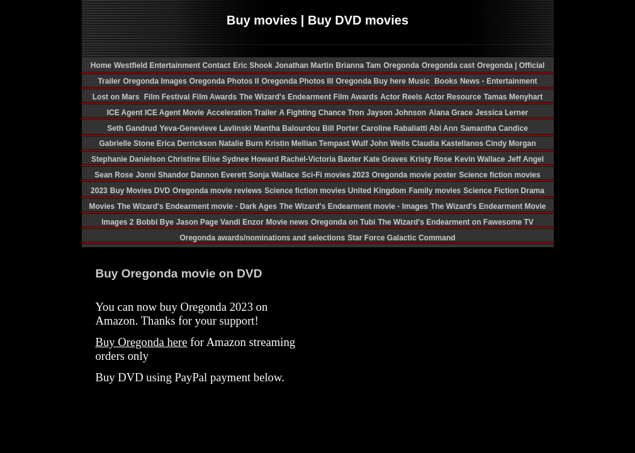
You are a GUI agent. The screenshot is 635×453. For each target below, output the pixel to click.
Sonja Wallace (274, 175)
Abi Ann (443, 128)
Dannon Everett (220, 175)
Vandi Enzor (242, 222)
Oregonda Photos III (297, 81)
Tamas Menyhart (512, 96)
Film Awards (214, 96)
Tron (355, 112)
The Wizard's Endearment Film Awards (308, 96)
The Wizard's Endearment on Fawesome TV (455, 222)
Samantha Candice (493, 128)
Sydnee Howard (251, 159)
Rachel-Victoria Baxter (322, 159)
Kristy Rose (431, 159)
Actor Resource (453, 96)
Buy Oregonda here (142, 342)
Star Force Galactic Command (401, 237)
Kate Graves (386, 159)
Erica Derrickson (188, 143)
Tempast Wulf (344, 143)
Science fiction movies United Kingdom (335, 190)
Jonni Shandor (163, 175)
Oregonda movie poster (414, 175)
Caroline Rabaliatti (395, 128)
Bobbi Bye (155, 222)
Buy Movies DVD (140, 190)
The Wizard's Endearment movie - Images (353, 206)
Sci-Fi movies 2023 (335, 175)
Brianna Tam (358, 65)
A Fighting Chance (313, 112)
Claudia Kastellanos (448, 143)
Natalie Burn (241, 143)
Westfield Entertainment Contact (172, 65)
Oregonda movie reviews (217, 190)
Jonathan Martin (304, 65)
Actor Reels (401, 96)
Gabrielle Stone (127, 143)
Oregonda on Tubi (343, 222)
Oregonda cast (448, 65)
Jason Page (198, 222)
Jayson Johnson (396, 112)
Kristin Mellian (291, 143)
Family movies (435, 190)
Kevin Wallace (479, 159)
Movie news (287, 222)
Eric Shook (253, 65)
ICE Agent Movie (174, 112)
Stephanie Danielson (129, 159)
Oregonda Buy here (371, 81)
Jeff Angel (526, 159)
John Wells (391, 143)
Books (446, 81)
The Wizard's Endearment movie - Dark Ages (197, 206)
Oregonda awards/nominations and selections (262, 237)
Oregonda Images (154, 81)
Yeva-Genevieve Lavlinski (207, 128)
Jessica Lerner (501, 112)
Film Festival (165, 96)
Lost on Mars (116, 96)
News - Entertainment (498, 81)
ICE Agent (126, 112)
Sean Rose (113, 175)
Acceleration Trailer (241, 112)
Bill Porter (340, 128)
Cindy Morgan (511, 143)
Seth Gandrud (132, 128)
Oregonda (401, 65)
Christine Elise (194, 159)
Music (420, 81)
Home (101, 65)
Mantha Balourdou (287, 128)
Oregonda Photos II (224, 81)
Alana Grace (451, 112)
